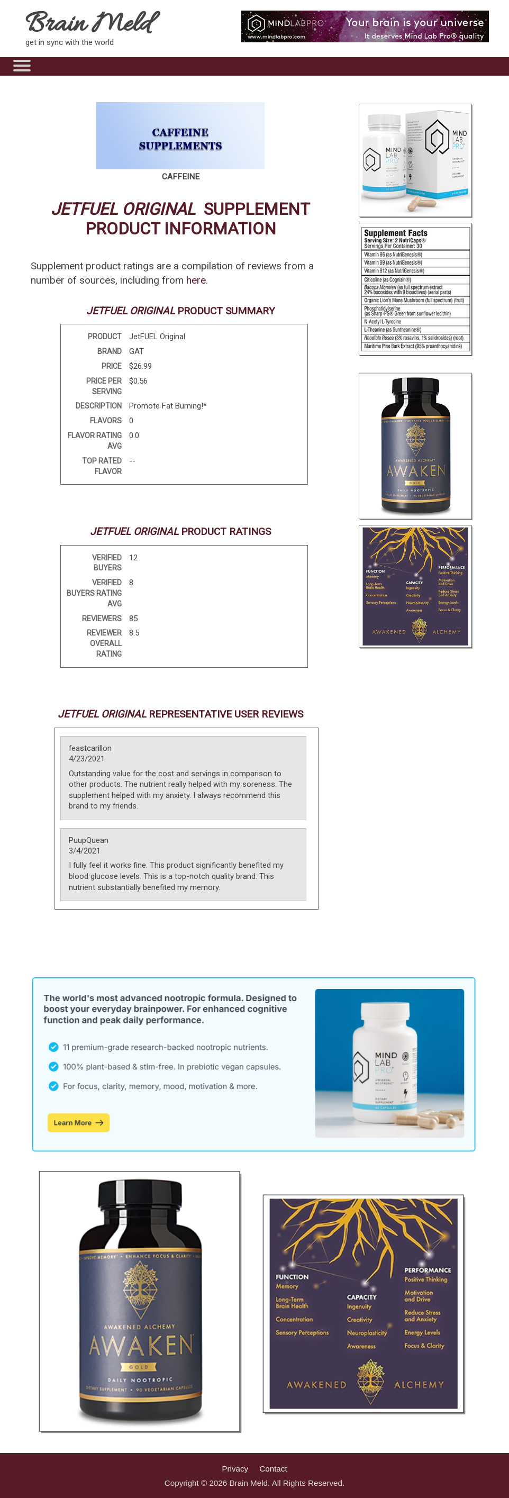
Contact (273, 1468)
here (196, 280)
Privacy (235, 1468)
